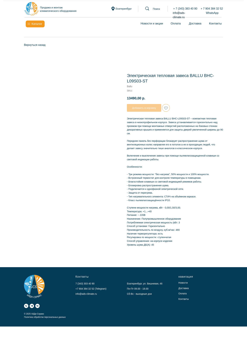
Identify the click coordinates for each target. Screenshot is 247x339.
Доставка (195, 23)
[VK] (37, 306)
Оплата (176, 23)
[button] (156, 8)
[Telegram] (32, 306)
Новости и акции (152, 23)
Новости (183, 282)
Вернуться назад (34, 44)
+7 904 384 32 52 (84, 288)
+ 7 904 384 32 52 (212, 8)
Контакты (215, 23)
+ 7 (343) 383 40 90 (185, 8)
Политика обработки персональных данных (45, 317)
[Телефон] (26, 306)
